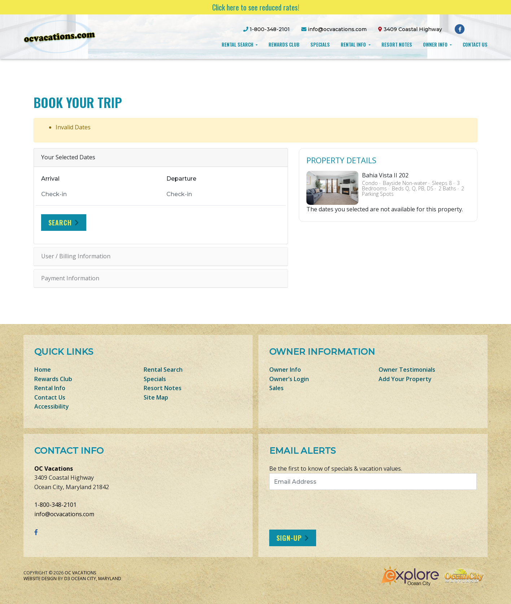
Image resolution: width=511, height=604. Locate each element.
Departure (181, 178)
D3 (67, 578)
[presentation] (329, 510)
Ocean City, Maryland (96, 578)
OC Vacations (53, 469)
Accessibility (51, 406)
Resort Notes (396, 44)
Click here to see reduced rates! (255, 7)
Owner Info (436, 44)
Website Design (40, 578)
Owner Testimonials (407, 370)
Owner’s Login (289, 379)
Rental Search (238, 44)
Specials (320, 44)
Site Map (156, 397)
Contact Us (475, 44)
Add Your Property (405, 379)
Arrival (50, 178)
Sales (276, 388)
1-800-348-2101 (55, 505)
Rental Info (354, 44)
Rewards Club (284, 44)
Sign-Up (289, 538)
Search (60, 222)
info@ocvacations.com (64, 514)
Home (42, 370)
